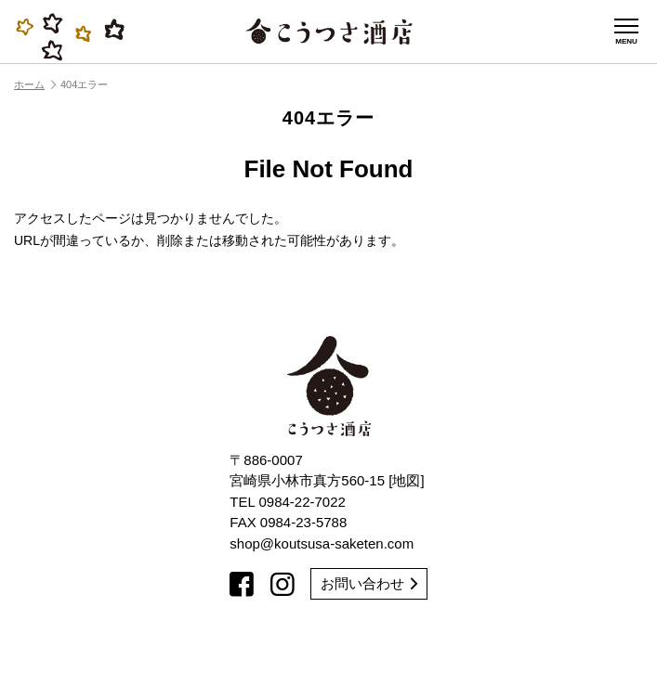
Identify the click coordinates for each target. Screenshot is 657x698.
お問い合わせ (369, 583)
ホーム (35, 84)
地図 (406, 480)
